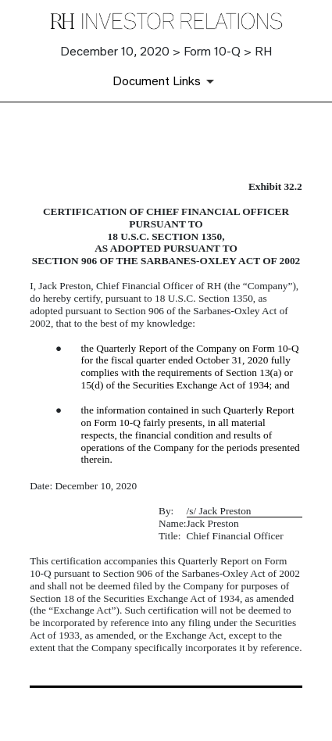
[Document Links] (166, 81)
